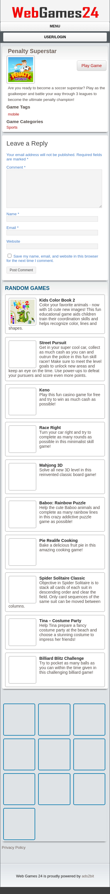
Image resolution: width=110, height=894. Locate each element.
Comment (16, 167)
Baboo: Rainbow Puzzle (62, 510)
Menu (55, 26)
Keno (44, 397)
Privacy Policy (14, 854)
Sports (12, 127)
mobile (13, 114)
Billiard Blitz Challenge (61, 665)
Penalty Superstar (32, 51)
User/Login (55, 37)
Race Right (50, 434)
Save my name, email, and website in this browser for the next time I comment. (52, 265)
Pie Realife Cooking (58, 547)
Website (13, 248)
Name (12, 221)
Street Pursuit (52, 349)
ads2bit (88, 883)
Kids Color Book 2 (57, 307)
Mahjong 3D (50, 472)
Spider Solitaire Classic (62, 585)
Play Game (92, 65)
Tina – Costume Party (60, 627)
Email (12, 234)
